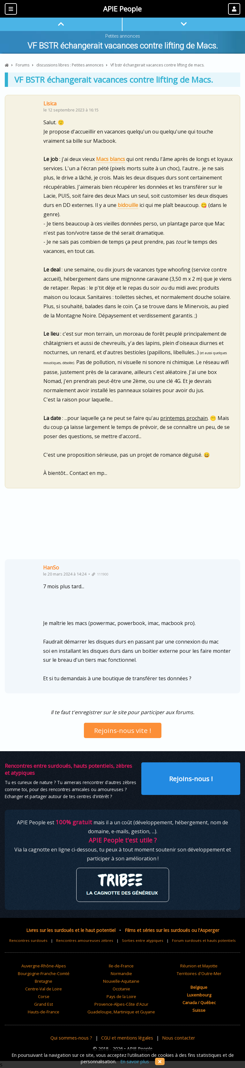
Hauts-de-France (43, 1012)
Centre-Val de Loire (43, 989)
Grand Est (43, 1004)
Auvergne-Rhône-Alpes (43, 966)
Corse (43, 996)
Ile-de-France (121, 966)
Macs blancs (110, 159)
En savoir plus (134, 1061)
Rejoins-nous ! (191, 778)
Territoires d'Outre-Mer (199, 973)
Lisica (49, 103)
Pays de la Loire (121, 996)
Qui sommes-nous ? (71, 1038)
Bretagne (43, 981)
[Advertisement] (122, 526)
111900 (100, 574)
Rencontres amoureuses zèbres (84, 940)
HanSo (51, 567)
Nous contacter (178, 1038)
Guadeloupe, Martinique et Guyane (121, 1012)
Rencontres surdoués (28, 940)
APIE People (122, 9)
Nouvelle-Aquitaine (121, 981)
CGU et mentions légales (127, 1038)
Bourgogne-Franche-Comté (44, 973)
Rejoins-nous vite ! (122, 730)
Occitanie (121, 989)
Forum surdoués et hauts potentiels (204, 940)
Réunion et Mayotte (199, 966)
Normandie (121, 973)
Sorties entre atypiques (142, 940)
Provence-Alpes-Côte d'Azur (121, 1004)
